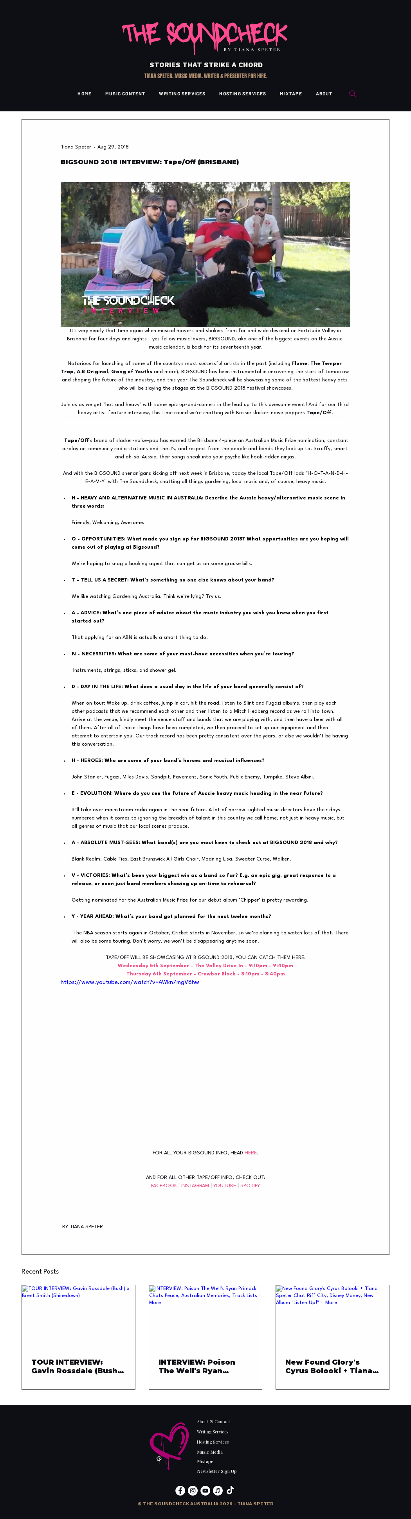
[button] (205, 1504)
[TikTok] (230, 1491)
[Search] (352, 94)
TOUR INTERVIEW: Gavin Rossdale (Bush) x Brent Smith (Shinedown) (75, 1366)
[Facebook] (180, 1491)
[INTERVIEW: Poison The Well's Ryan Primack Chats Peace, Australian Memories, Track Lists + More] (205, 1317)
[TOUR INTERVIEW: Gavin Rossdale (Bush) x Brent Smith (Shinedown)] (78, 1317)
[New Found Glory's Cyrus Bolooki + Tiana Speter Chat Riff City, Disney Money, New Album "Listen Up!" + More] (332, 1317)
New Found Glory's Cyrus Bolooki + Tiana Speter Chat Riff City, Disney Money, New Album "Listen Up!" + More (328, 1366)
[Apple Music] (218, 1491)
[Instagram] (193, 1491)
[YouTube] (205, 1491)
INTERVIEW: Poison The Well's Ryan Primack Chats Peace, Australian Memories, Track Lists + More (203, 1366)
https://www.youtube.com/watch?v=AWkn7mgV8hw (130, 983)
